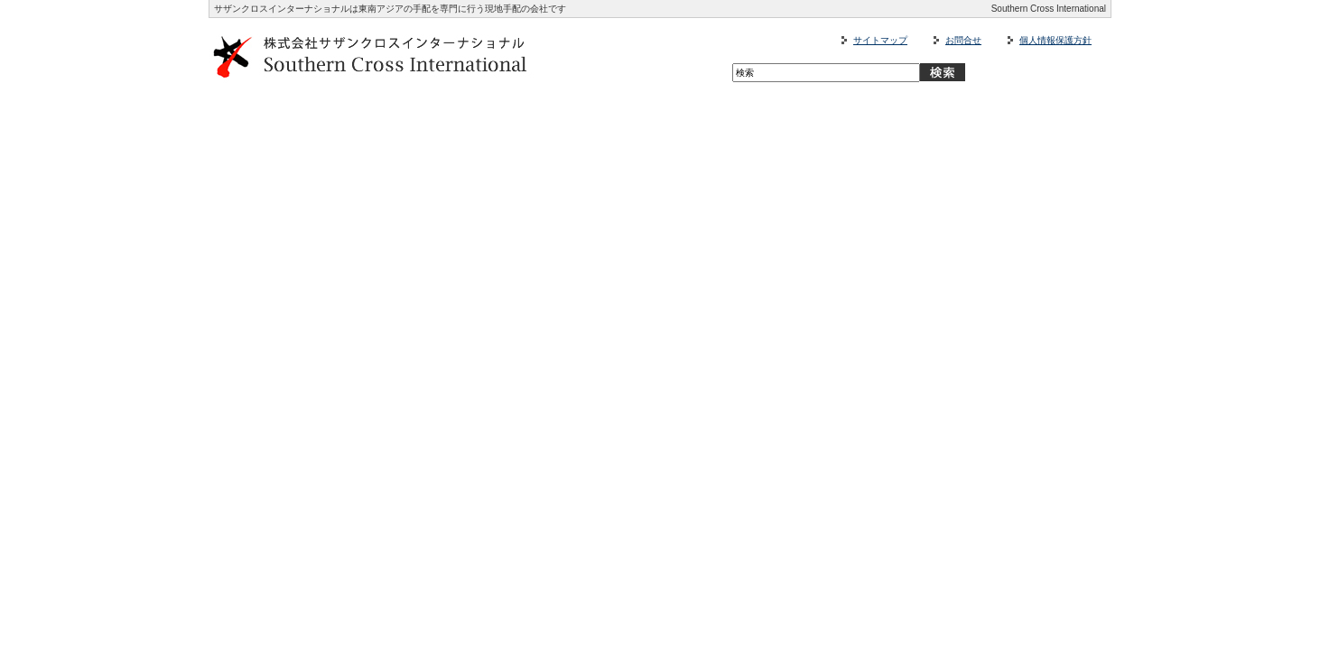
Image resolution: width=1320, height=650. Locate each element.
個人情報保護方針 (1055, 40)
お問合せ (963, 40)
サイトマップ (880, 40)
